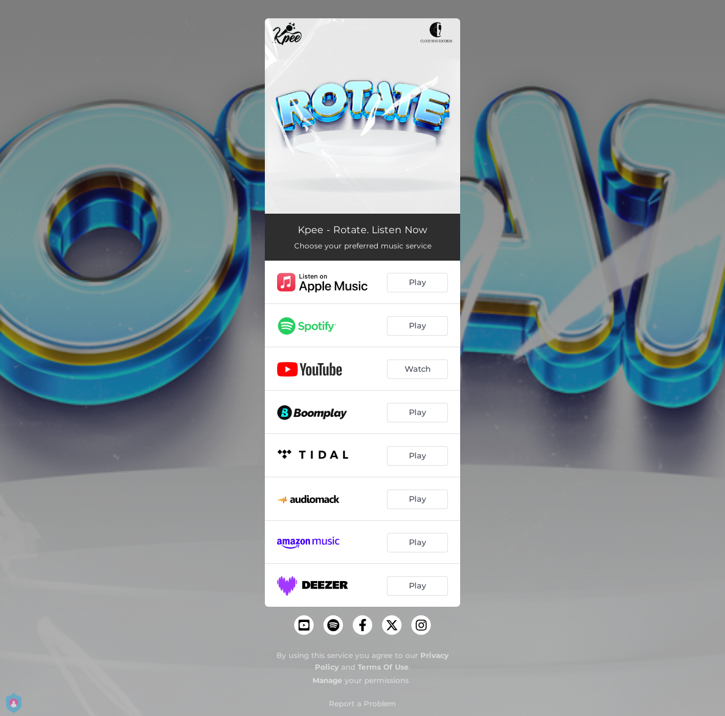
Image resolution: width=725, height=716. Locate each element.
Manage (327, 680)
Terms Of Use (383, 666)
